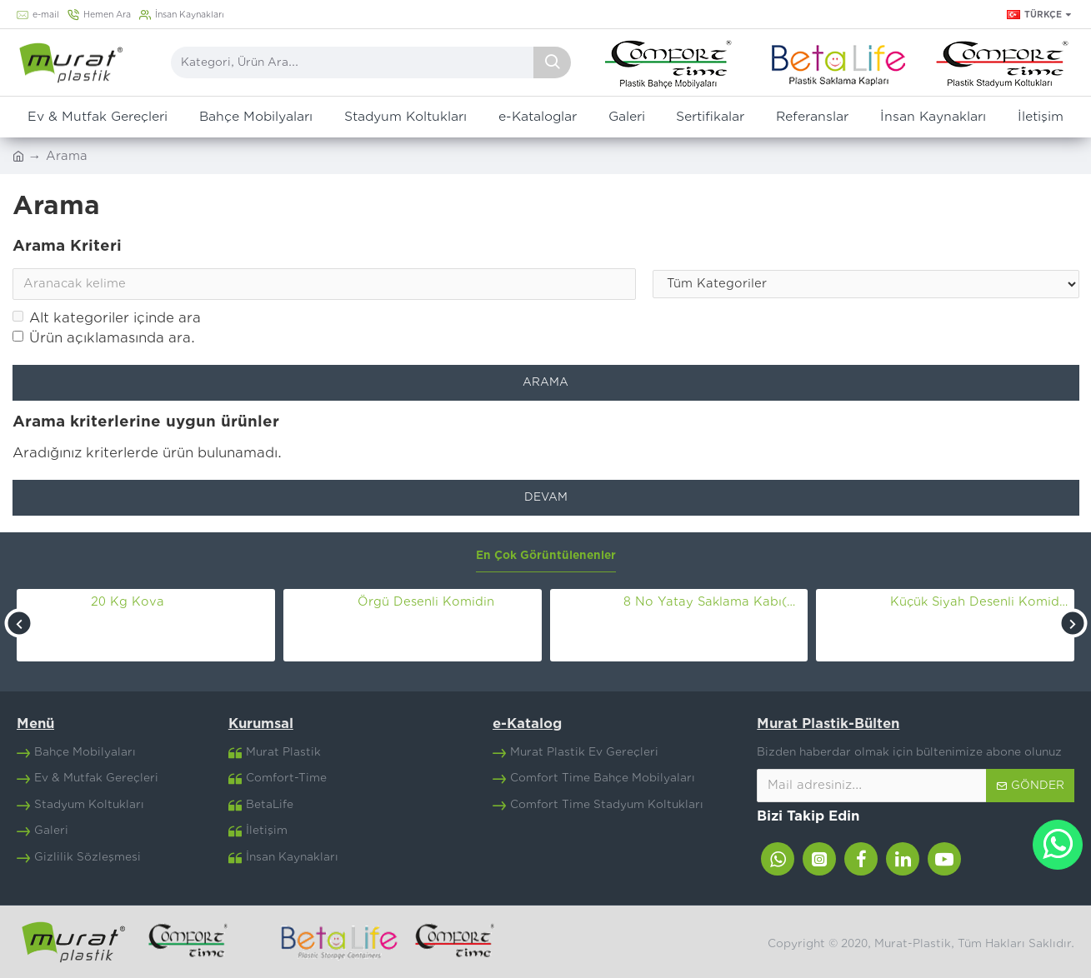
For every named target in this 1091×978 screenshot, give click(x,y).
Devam (546, 497)
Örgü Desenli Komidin (426, 602)
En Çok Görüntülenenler (546, 555)
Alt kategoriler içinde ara (107, 318)
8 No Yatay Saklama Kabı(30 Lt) (712, 602)
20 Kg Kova (127, 602)
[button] (18, 623)
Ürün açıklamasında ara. (104, 338)
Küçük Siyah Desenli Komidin (979, 602)
